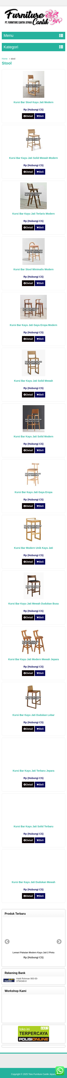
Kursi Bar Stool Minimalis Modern (33, 269)
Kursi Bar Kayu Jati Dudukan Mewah (33, 882)
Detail (28, 116)
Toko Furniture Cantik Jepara (42, 1074)
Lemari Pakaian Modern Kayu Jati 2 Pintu (33, 952)
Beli (40, 116)
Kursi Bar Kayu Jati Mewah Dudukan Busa (33, 603)
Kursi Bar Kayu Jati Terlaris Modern (33, 213)
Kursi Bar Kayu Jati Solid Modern (33, 436)
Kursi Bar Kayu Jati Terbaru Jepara (33, 770)
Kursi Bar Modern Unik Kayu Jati (33, 547)
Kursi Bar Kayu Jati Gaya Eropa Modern (33, 325)
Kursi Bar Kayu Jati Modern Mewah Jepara (33, 659)
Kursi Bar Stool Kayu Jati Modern (33, 102)
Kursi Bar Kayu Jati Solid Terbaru (33, 826)
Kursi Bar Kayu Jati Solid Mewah (33, 380)
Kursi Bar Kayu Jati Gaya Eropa (33, 492)
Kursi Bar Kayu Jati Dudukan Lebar (33, 715)
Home (5, 59)
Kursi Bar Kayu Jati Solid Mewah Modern (33, 158)
